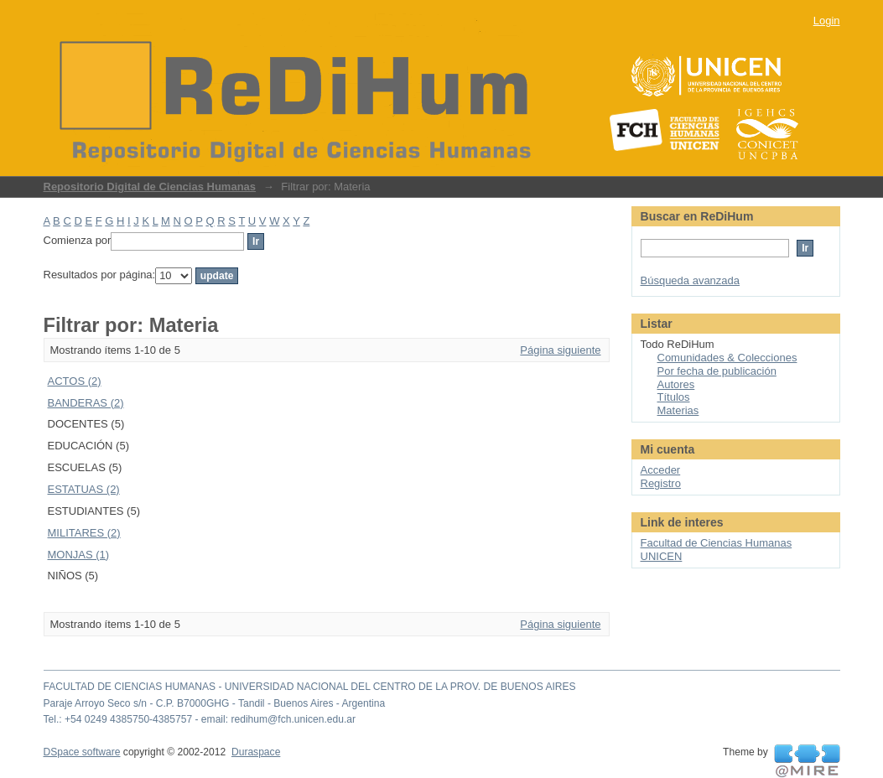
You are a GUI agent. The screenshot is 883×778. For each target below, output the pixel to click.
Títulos (673, 397)
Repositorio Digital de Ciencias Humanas (150, 186)
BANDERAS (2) (86, 403)
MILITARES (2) (84, 532)
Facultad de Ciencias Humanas (716, 543)
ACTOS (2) (74, 381)
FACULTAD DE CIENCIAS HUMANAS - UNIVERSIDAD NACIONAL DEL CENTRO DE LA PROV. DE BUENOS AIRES (310, 686)
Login (826, 20)
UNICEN (662, 556)
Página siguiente (560, 350)
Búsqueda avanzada (690, 280)
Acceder (661, 470)
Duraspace (255, 752)
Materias (678, 410)
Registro (661, 483)
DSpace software (82, 752)
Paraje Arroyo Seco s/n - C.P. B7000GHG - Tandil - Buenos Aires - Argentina (215, 703)
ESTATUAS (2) (84, 489)
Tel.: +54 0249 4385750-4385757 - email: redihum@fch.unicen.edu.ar (200, 719)
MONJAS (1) (79, 554)
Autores (676, 384)
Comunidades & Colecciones (727, 357)
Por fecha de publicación (717, 371)
